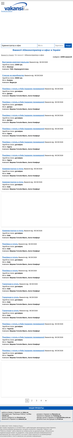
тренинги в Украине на (49, 416)
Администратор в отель (12, 169)
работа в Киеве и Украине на (15, 412)
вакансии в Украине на (14, 419)
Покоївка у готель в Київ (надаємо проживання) (23, 89)
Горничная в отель (10, 284)
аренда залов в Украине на (53, 417)
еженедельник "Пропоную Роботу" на (16, 415)
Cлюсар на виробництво (13, 75)
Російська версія (6, 11)
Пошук (68, 45)
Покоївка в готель (10, 244)
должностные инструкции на (50, 419)
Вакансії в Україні (7, 55)
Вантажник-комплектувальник (15, 62)
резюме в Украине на (48, 414)
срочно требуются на (13, 417)
